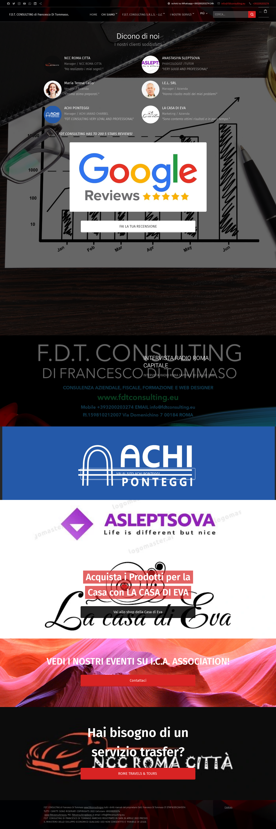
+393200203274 (261, 3)
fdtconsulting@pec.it (83, 814)
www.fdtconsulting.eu (94, 807)
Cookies (228, 807)
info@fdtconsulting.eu (233, 3)
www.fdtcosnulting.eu (55, 814)
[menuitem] (106, 14)
